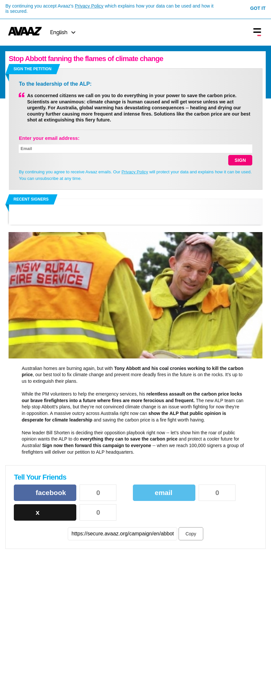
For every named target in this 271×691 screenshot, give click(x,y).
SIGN (240, 160)
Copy (190, 533)
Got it (258, 8)
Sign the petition (32, 69)
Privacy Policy (89, 6)
